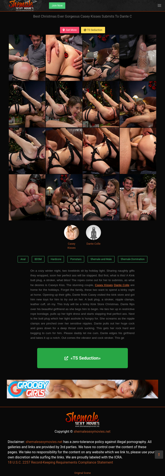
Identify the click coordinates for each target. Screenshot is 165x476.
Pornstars (75, 259)
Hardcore (56, 259)
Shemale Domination (133, 259)
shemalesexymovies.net (92, 431)
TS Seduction (93, 30)
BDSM (38, 259)
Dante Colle (93, 235)
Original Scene (82, 472)
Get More (69, 30)
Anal (23, 259)
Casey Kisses (71, 237)
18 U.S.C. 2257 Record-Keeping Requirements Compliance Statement (60, 462)
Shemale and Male (101, 259)
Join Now (57, 5)
